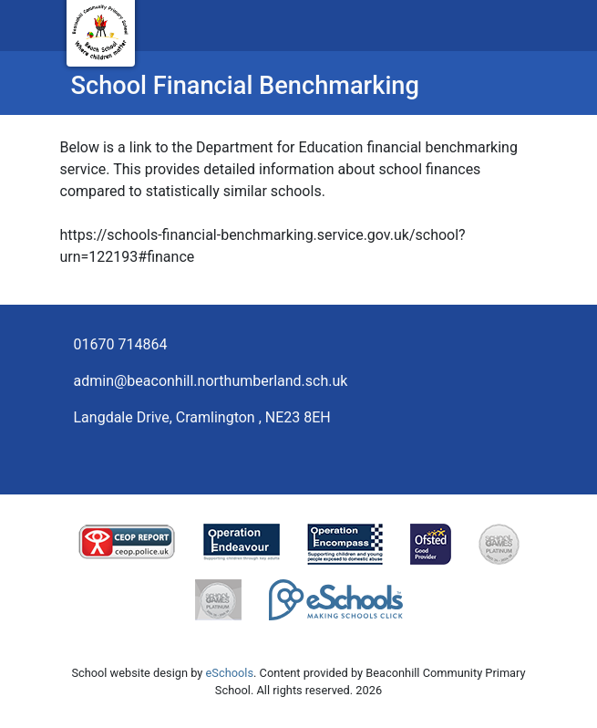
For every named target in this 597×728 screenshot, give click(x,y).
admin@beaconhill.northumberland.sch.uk (211, 381)
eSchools (229, 673)
